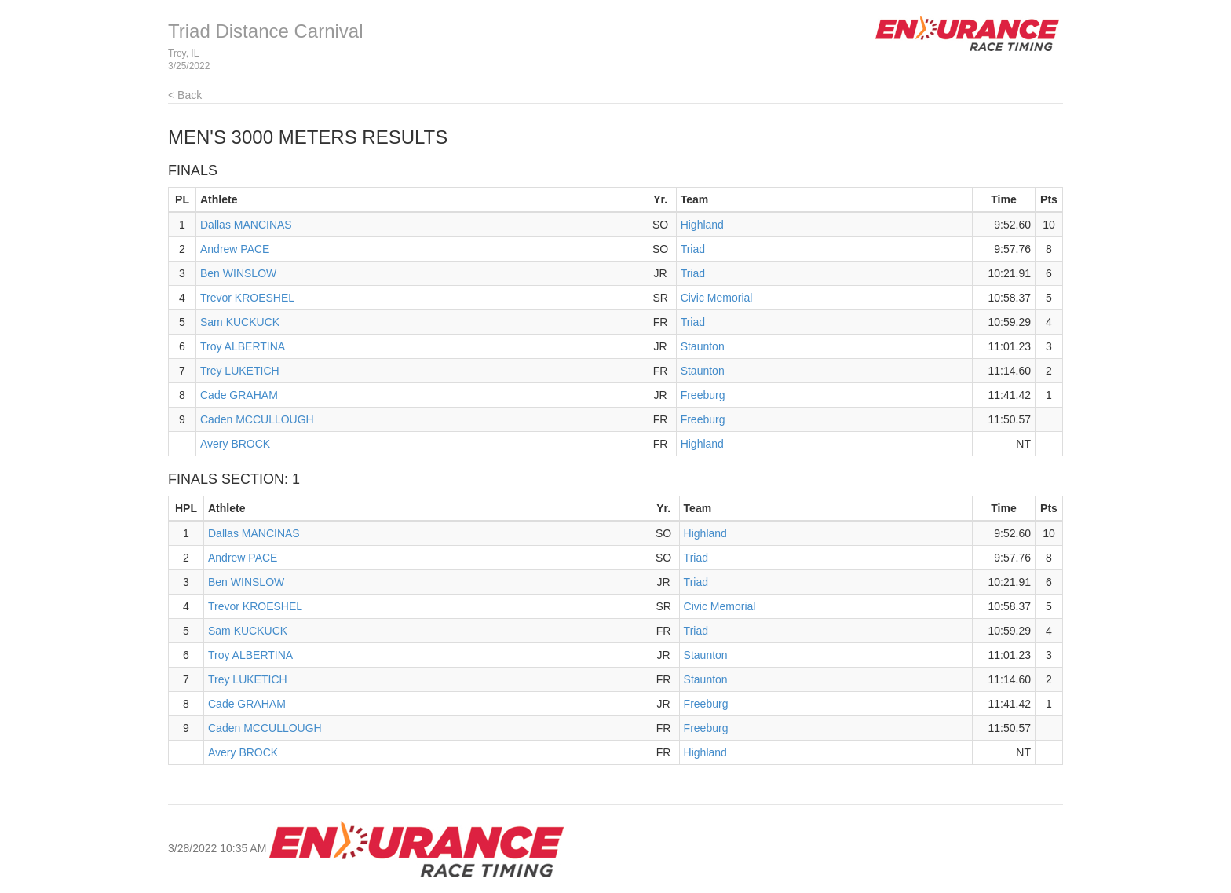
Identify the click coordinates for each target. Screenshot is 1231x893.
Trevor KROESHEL (247, 297)
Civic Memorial (717, 297)
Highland (702, 224)
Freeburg (703, 395)
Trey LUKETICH (239, 370)
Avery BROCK (235, 443)
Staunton (703, 346)
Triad (693, 249)
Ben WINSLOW (238, 273)
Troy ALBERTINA (242, 346)
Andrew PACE (234, 249)
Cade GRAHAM (239, 395)
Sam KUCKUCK (239, 322)
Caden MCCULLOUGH (257, 419)
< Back (185, 95)
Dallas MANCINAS (246, 224)
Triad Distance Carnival (265, 31)
